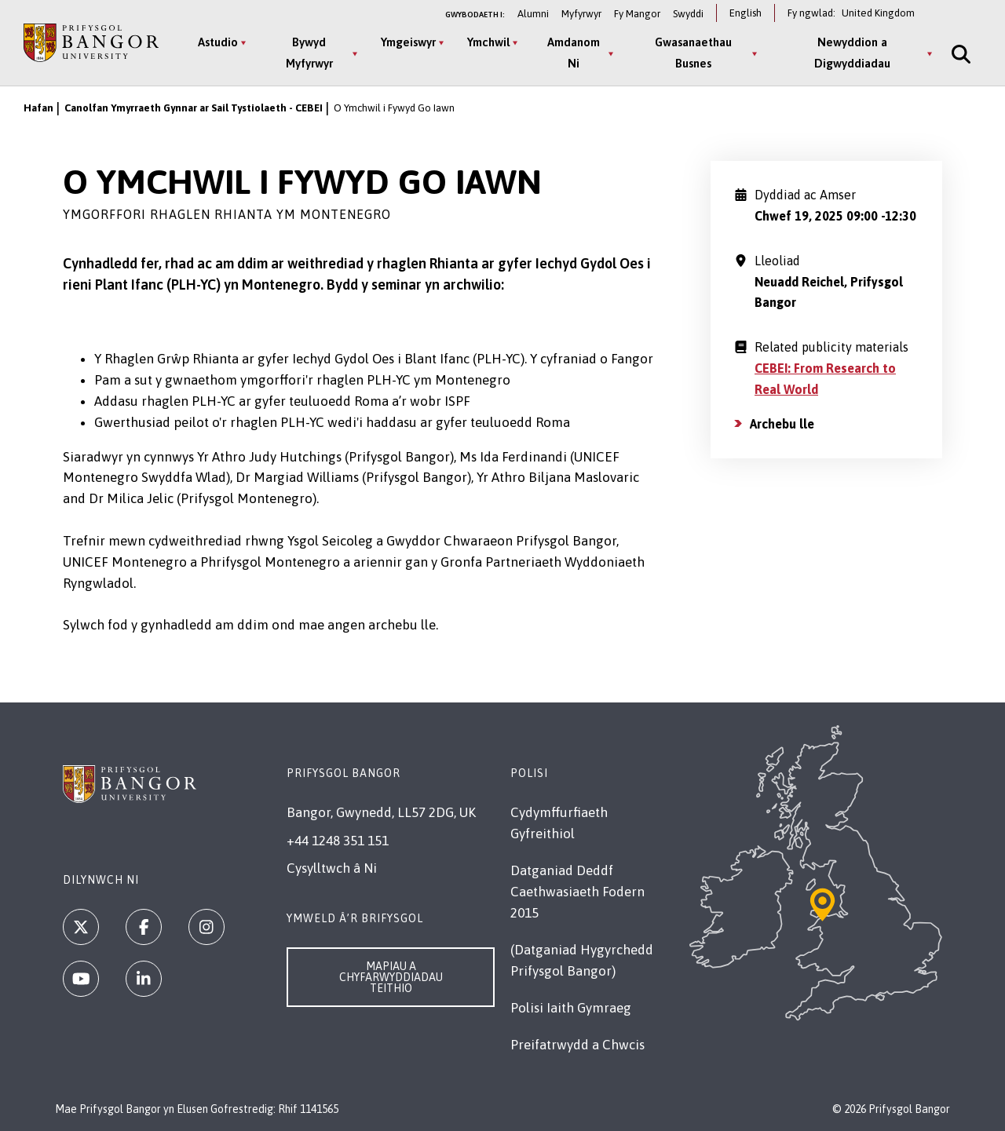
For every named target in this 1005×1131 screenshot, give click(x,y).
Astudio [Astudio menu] (218, 42)
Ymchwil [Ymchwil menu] (488, 42)
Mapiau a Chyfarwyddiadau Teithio (391, 977)
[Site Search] (959, 54)
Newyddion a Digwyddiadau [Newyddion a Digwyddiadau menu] (852, 52)
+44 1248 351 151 (338, 840)
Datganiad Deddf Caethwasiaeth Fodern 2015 (577, 892)
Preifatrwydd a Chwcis (577, 1045)
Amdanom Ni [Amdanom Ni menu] (573, 52)
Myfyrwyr (581, 14)
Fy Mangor (637, 14)
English (745, 13)
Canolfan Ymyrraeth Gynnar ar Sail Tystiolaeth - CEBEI (193, 108)
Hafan (38, 108)
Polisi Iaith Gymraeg (570, 1008)
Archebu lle (782, 424)
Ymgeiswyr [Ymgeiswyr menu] (408, 42)
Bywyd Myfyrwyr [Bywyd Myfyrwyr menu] (309, 52)
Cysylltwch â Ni (332, 868)
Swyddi (688, 14)
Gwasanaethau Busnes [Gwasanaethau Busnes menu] (693, 52)
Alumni (533, 14)
